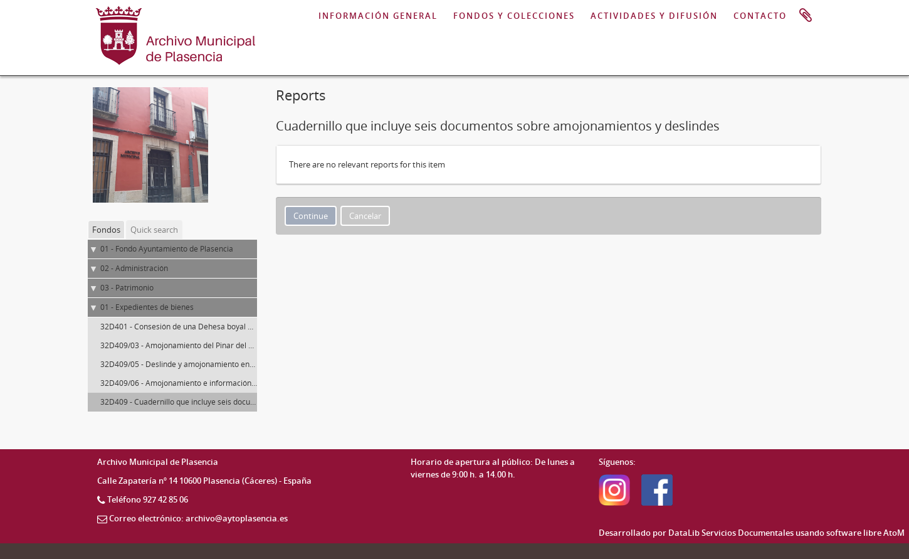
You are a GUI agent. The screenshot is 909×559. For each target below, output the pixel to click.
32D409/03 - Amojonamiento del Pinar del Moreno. (189, 345)
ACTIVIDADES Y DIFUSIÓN (654, 15)
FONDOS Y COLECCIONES (514, 15)
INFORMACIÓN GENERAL (378, 15)
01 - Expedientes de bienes (147, 307)
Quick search (154, 229)
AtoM (894, 532)
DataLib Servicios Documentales (731, 532)
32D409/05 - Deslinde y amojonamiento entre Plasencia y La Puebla (218, 364)
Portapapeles (805, 15)
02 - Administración (134, 268)
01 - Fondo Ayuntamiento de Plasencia (166, 248)
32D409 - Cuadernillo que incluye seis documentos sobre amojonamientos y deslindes (250, 402)
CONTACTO (760, 15)
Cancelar (365, 215)
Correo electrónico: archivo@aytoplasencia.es (198, 518)
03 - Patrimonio (127, 287)
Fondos (106, 229)
